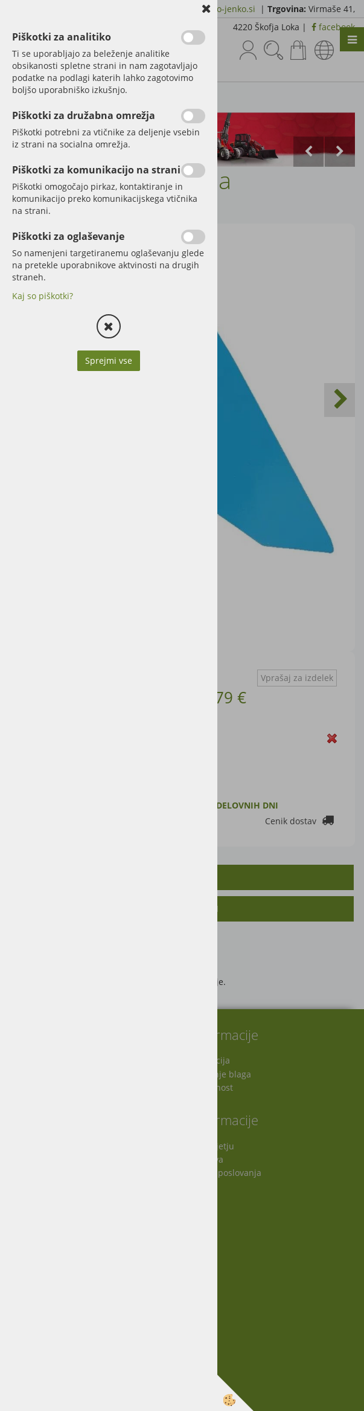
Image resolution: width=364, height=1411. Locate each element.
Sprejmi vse (108, 360)
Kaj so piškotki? (42, 296)
